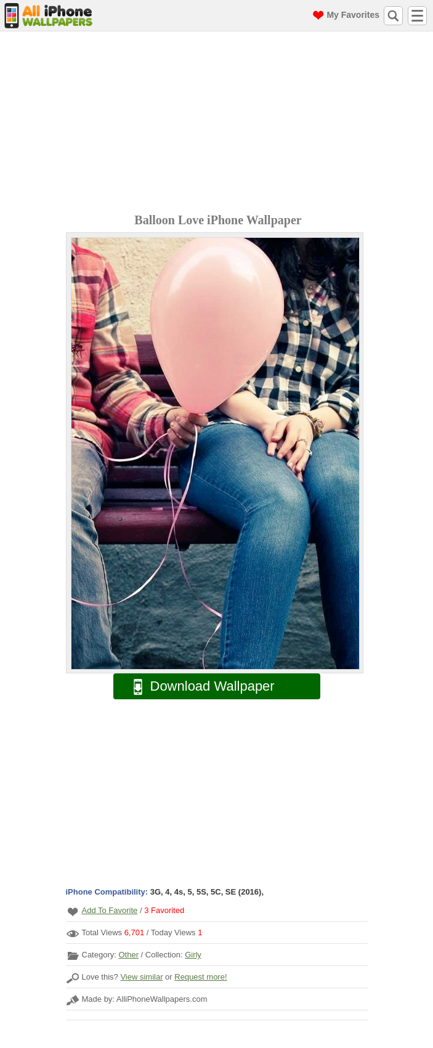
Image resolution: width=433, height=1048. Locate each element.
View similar (141, 976)
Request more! (200, 976)
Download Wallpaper (198, 686)
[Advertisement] (219, 124)
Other (128, 954)
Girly (193, 954)
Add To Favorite (110, 910)
